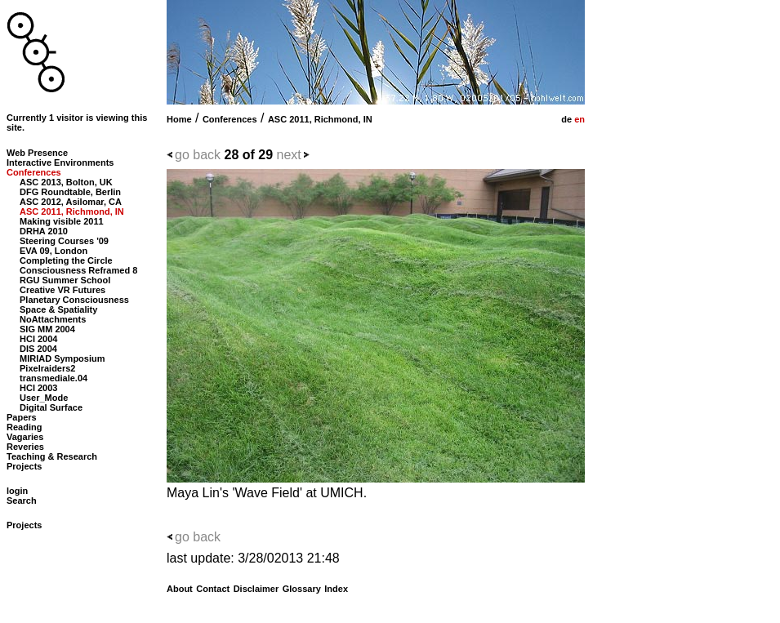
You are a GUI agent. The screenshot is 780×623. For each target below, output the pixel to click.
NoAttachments (53, 319)
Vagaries (25, 437)
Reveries (25, 447)
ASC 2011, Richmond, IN (320, 119)
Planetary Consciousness (74, 300)
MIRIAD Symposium (62, 358)
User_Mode (44, 398)
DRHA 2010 (44, 231)
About (180, 589)
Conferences (230, 119)
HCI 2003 (38, 388)
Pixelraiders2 (48, 368)
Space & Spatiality (58, 309)
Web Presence (37, 153)
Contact (213, 589)
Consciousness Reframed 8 (78, 270)
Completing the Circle (66, 260)
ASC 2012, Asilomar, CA (71, 202)
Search (22, 500)
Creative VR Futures (62, 290)
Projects (24, 466)
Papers (22, 417)
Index (336, 589)
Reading (24, 427)
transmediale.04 (53, 378)
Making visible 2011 (62, 221)
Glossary (302, 589)
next (289, 155)
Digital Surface (51, 407)
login (17, 491)
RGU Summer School (65, 280)
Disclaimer (256, 589)
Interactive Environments (60, 162)
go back (198, 155)
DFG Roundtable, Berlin (70, 192)
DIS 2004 (38, 349)
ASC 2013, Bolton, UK (66, 182)
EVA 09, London (53, 251)
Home (179, 119)
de (565, 119)
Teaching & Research (52, 456)
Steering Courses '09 (64, 241)
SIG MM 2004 (47, 329)
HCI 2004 (38, 339)
